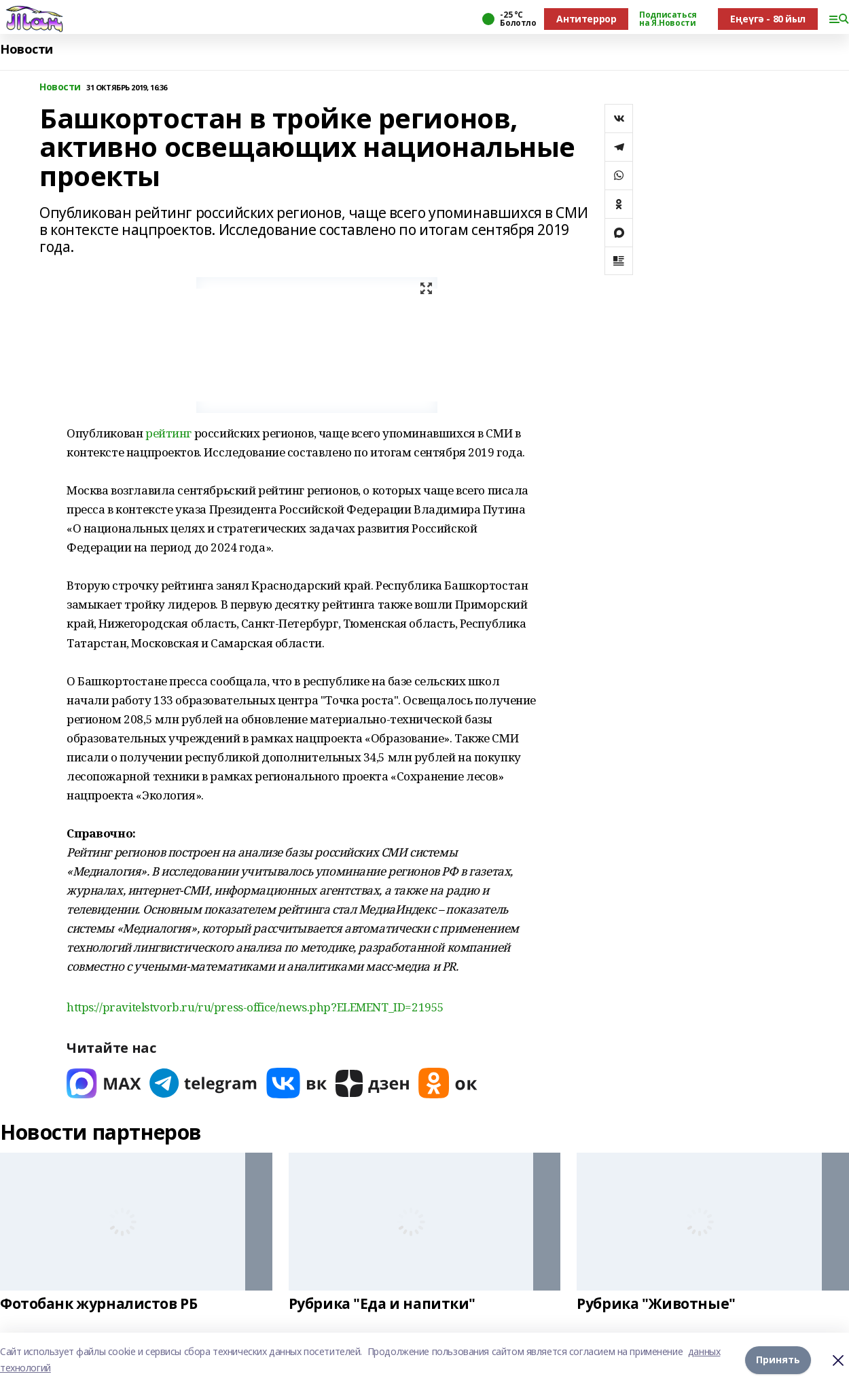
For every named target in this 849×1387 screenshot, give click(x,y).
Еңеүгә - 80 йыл (768, 18)
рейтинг (168, 433)
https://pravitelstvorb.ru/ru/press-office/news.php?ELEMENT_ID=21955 (255, 1007)
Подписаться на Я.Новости (667, 19)
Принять (778, 1359)
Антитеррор (586, 18)
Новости (26, 49)
